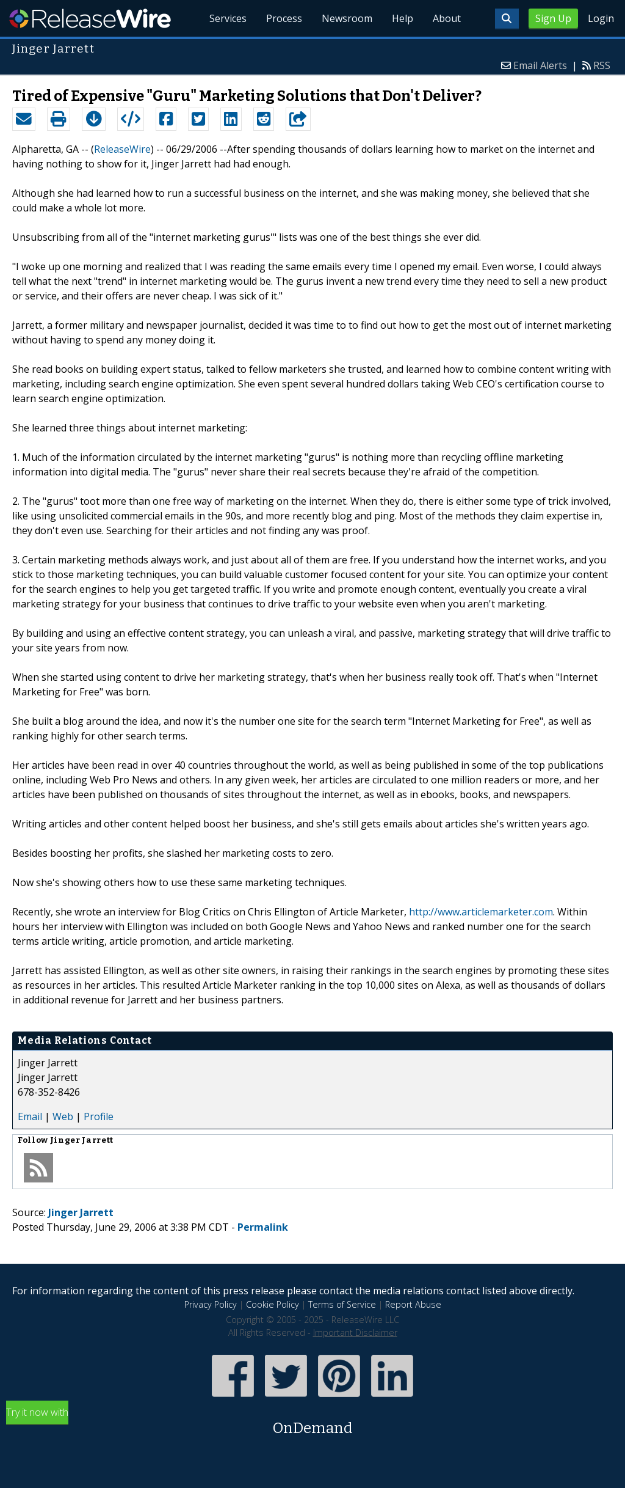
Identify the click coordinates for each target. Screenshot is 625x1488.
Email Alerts (540, 65)
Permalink (262, 1227)
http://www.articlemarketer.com (481, 911)
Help (402, 18)
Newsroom (347, 18)
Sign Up (553, 18)
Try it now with (312, 1422)
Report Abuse (413, 1304)
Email (30, 1116)
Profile (99, 1116)
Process (284, 18)
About (447, 18)
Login (601, 18)
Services (228, 18)
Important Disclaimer (355, 1332)
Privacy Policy (210, 1304)
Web (62, 1116)
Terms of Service (342, 1304)
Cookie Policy (272, 1304)
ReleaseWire (90, 18)
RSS (601, 65)
